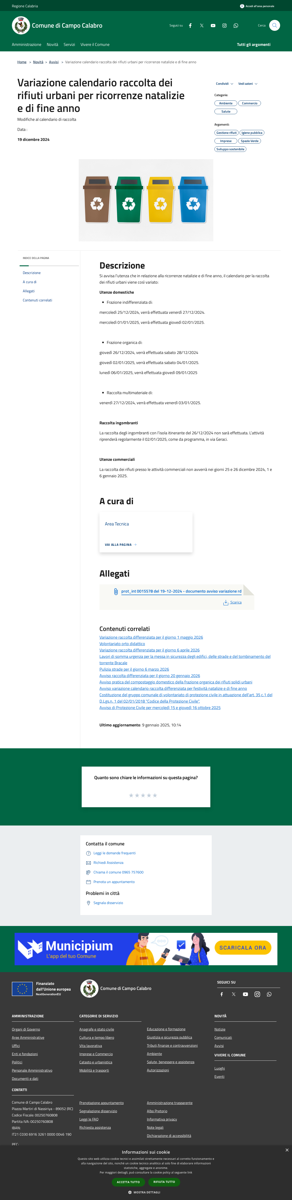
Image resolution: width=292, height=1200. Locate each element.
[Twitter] (199, 25)
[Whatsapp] (234, 25)
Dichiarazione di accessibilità (169, 1135)
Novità (38, 62)
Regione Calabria (25, 6)
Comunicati (223, 1037)
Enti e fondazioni (25, 1054)
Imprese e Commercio (96, 1054)
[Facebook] (188, 25)
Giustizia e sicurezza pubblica (169, 1037)
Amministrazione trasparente (170, 1102)
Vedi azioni (248, 84)
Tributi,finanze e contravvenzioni (172, 1045)
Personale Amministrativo (32, 1070)
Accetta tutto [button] (128, 1182)
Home (21, 62)
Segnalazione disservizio (98, 1111)
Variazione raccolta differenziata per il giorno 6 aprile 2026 (149, 650)
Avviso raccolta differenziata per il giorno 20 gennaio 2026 (149, 676)
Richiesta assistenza (95, 1127)
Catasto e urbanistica (95, 1062)
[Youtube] (211, 25)
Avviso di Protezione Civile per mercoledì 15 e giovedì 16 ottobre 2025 (160, 707)
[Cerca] (274, 25)
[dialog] (146, 1172)
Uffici (16, 1045)
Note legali (155, 1127)
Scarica (232, 602)
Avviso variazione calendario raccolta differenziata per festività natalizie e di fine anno (173, 688)
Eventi (219, 1076)
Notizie (219, 1029)
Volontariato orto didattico (122, 644)
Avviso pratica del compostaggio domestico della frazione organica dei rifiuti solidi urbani (175, 682)
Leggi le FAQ (89, 1119)
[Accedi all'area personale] (257, 6)
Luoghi (219, 1068)
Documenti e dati (25, 1078)
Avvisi (54, 62)
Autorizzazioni (158, 1070)
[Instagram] (222, 25)
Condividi (225, 84)
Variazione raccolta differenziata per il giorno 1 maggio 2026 (151, 637)
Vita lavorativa (90, 1045)
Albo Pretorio (157, 1111)
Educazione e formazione (166, 1029)
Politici (17, 1062)
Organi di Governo (26, 1029)
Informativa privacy (162, 1119)
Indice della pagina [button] (36, 258)
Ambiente (154, 1053)
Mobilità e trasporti (94, 1070)
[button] (146, 1192)
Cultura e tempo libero (96, 1037)
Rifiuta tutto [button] (164, 1182)
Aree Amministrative (28, 1037)
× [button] (287, 1150)
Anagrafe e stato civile (96, 1029)
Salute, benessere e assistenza (170, 1062)
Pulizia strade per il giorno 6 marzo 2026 (134, 669)
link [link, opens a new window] (190, 1172)
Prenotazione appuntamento (101, 1102)
